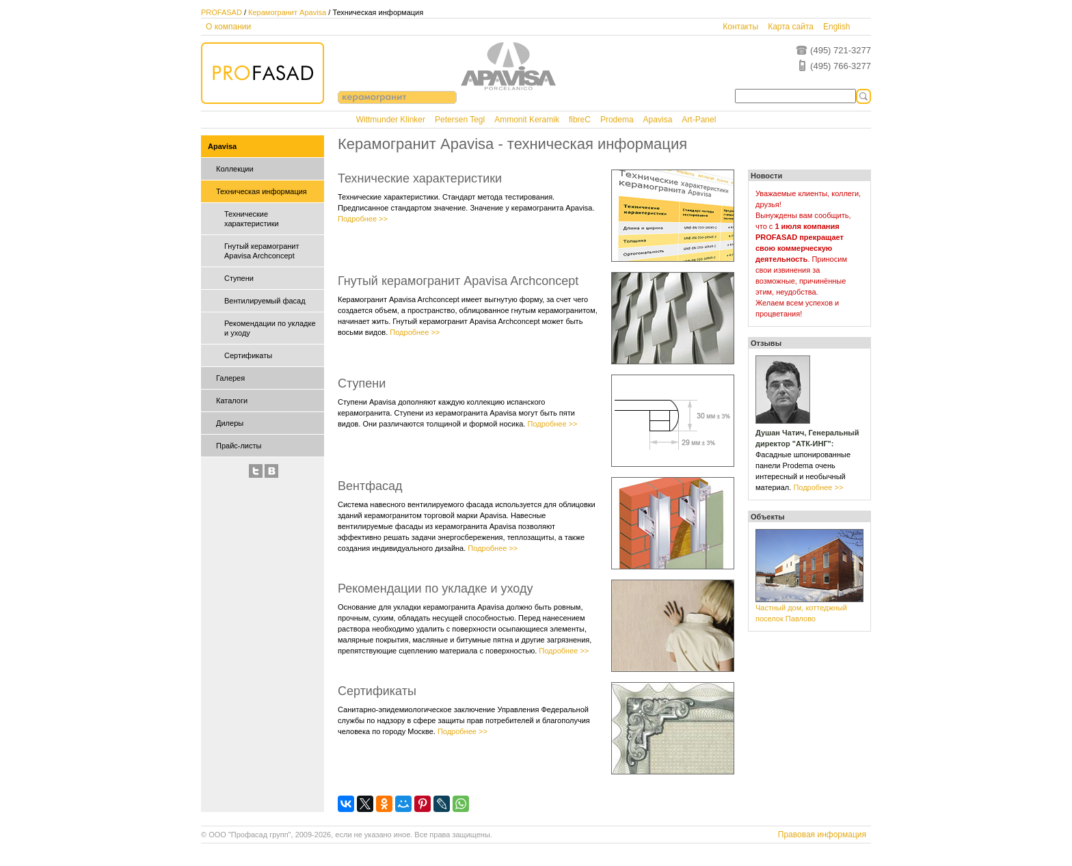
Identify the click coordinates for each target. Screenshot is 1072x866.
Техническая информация (261, 191)
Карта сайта (791, 26)
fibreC (580, 119)
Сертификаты (248, 355)
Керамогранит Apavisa (287, 12)
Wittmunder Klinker (390, 119)
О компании (228, 26)
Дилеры (229, 423)
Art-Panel (699, 119)
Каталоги (231, 400)
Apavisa (658, 119)
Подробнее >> (363, 219)
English (836, 26)
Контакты (740, 26)
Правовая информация (822, 834)
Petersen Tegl (460, 119)
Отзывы (766, 343)
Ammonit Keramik (526, 119)
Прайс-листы (238, 446)
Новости (766, 176)
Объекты (768, 517)
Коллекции (235, 169)
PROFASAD (221, 12)
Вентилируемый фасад (265, 301)
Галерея (230, 378)
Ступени (239, 278)
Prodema (617, 119)
